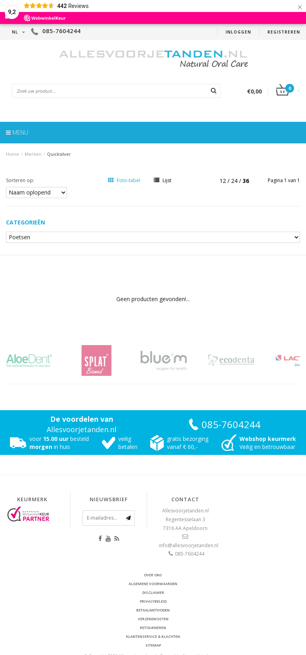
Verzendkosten (153, 618)
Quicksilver (59, 154)
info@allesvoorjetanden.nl (188, 545)
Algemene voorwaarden (153, 583)
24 (235, 181)
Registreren (283, 32)
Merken (33, 154)
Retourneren (153, 627)
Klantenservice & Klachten (153, 636)
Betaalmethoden (153, 610)
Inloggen (238, 32)
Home (12, 154)
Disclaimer (153, 592)
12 (224, 181)
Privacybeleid (153, 601)
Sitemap (153, 645)
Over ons (153, 575)
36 (246, 181)
